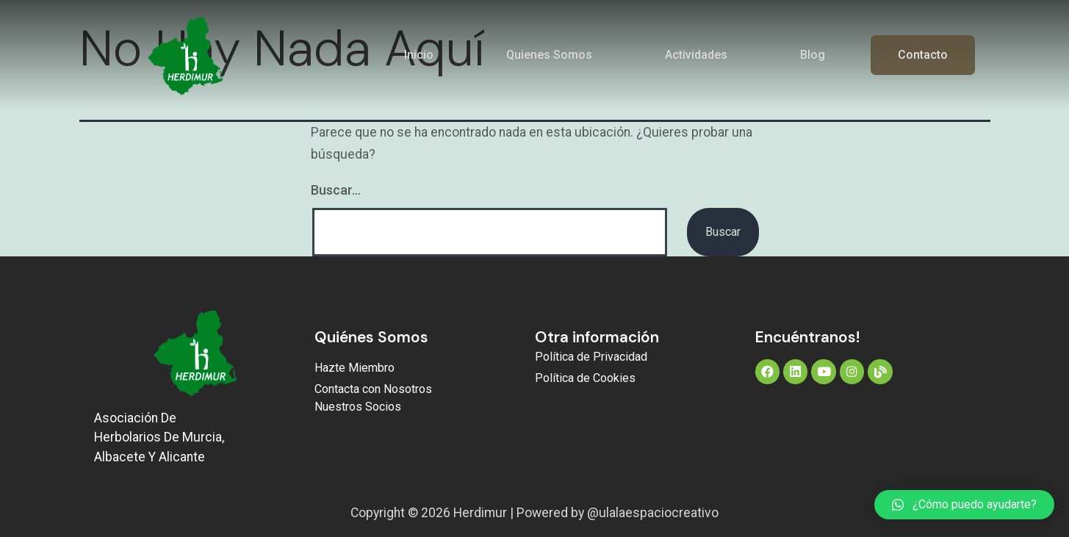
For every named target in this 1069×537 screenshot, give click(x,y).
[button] (964, 504)
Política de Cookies (585, 378)
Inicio (418, 55)
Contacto (923, 55)
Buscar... (336, 190)
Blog (812, 55)
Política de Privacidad (591, 357)
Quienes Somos (549, 55)
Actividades (696, 55)
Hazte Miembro (354, 368)
